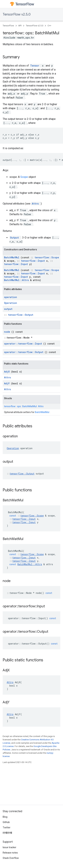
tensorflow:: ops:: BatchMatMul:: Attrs (24, 406)
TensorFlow (8, 25)
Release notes (10, 852)
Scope (24, 176)
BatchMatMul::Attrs (17, 280)
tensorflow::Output (20, 314)
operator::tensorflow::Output (24, 352)
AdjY (7, 383)
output (8, 308)
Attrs (36, 203)
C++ (49, 25)
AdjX (7, 371)
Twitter (6, 827)
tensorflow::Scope (47, 257)
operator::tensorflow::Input (23, 343)
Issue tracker (9, 847)
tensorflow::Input (33, 260)
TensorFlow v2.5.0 (17, 14)
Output (15, 237)
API (20, 25)
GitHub (6, 822)
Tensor (35, 65)
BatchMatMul (12, 257)
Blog (5, 817)
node (7, 331)
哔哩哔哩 (7, 833)
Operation (10, 302)
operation (10, 297)
